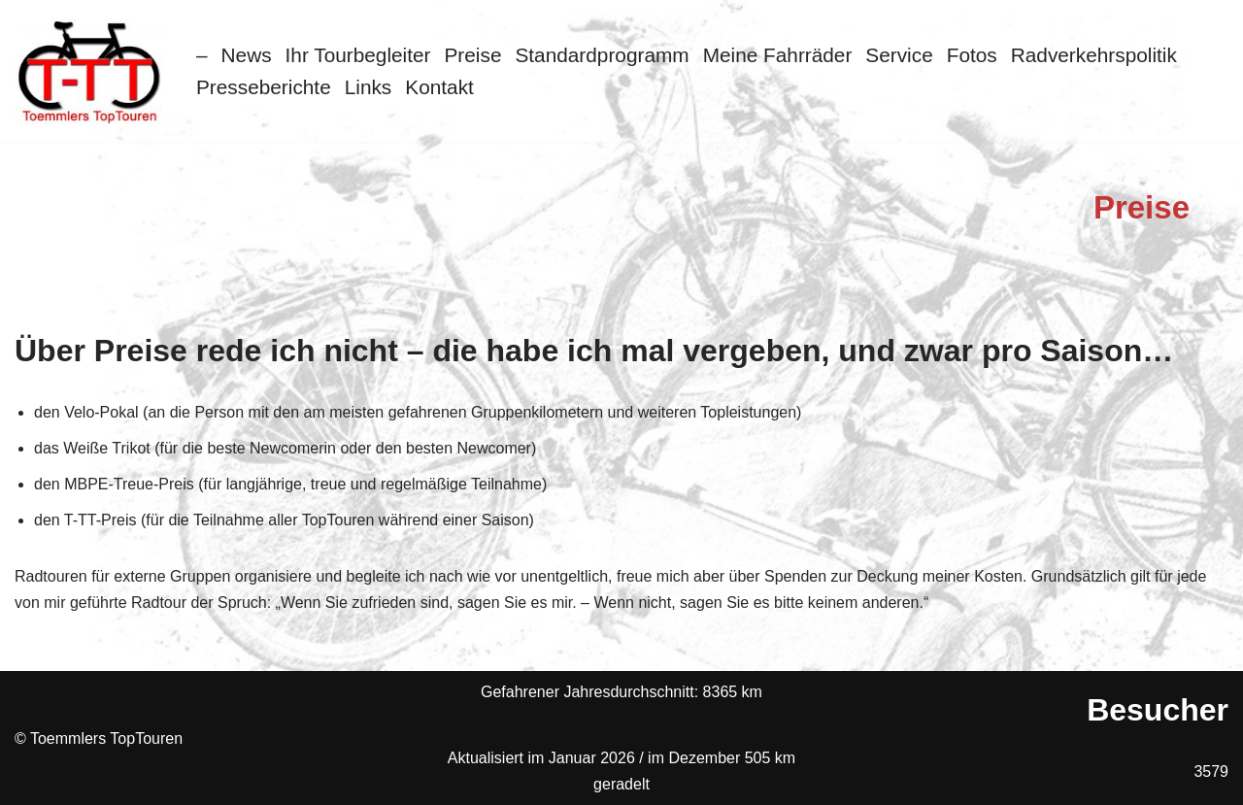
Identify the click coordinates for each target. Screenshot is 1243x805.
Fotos (972, 55)
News (246, 55)
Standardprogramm (602, 55)
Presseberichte (263, 87)
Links (368, 87)
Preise (473, 55)
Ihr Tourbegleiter (358, 55)
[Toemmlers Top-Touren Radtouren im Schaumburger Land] (91, 70)
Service (898, 55)
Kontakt (439, 87)
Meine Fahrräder (778, 55)
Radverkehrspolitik (1094, 55)
